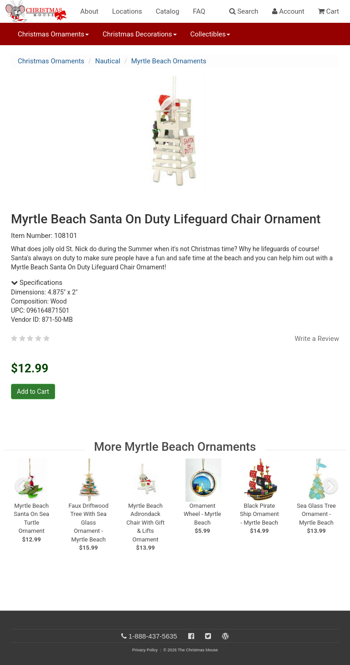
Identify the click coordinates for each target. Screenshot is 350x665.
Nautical (107, 61)
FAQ (199, 11)
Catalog (168, 11)
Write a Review (316, 339)
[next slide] (330, 486)
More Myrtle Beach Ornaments (175, 447)
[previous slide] (23, 486)
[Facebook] (191, 636)
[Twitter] (208, 636)
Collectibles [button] (210, 34)
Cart (328, 11)
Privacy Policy (145, 650)
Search (243, 11)
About (89, 11)
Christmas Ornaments (51, 61)
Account (288, 11)
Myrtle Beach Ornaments (168, 61)
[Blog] (225, 636)
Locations (127, 11)
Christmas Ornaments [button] (53, 34)
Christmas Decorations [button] (139, 34)
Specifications (36, 282)
